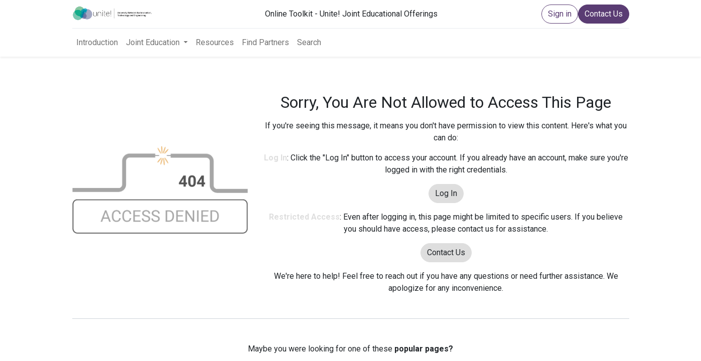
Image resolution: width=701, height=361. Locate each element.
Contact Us (604, 14)
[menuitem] (97, 43)
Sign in (560, 14)
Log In (446, 193)
